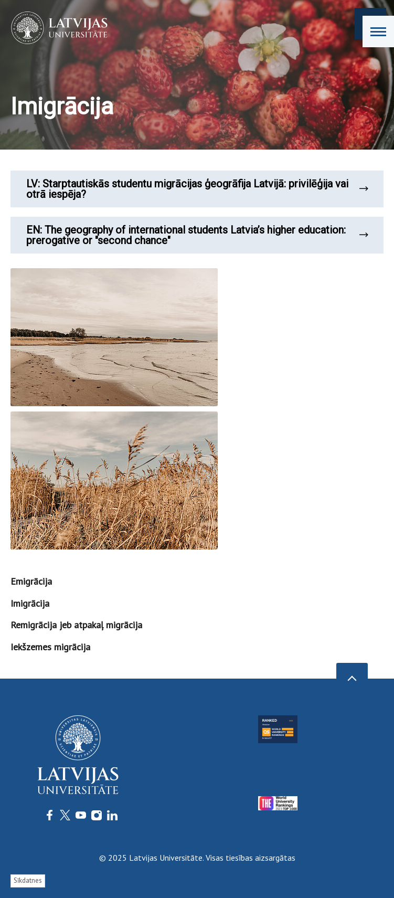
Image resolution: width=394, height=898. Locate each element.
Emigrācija (31, 581)
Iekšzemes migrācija (50, 647)
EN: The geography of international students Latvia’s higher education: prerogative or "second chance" (197, 235)
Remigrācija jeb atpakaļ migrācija (76, 625)
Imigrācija (29, 603)
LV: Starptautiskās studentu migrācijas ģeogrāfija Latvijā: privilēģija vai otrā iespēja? (197, 188)
